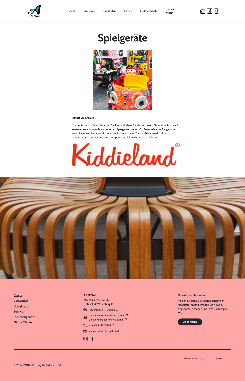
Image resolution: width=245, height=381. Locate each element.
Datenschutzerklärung (194, 358)
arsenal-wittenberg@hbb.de (104, 331)
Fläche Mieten (23, 322)
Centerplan (89, 10)
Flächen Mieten (170, 10)
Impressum (221, 358)
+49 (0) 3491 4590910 (101, 325)
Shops (72, 10)
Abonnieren (190, 321)
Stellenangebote (148, 10)
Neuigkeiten (109, 10)
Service (128, 10)
